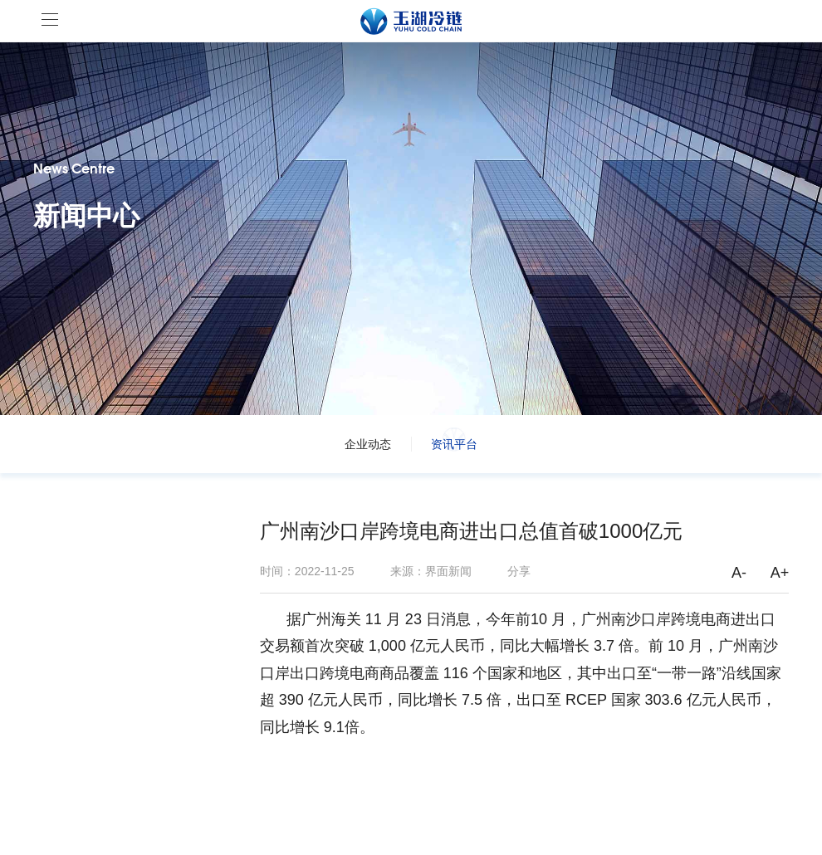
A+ (780, 572)
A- (738, 572)
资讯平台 (454, 444)
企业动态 (368, 444)
